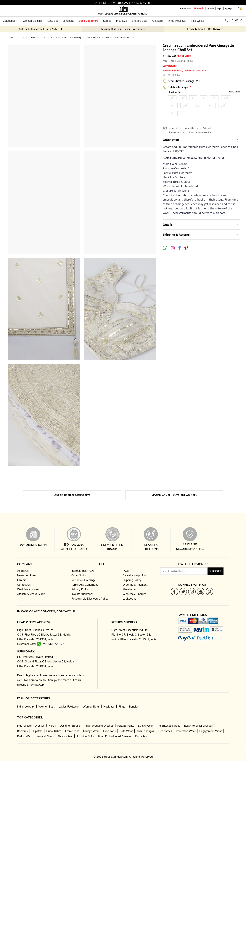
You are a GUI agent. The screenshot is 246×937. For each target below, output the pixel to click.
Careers (21, 580)
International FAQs (82, 570)
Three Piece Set (176, 20)
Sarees (107, 20)
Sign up (228, 8)
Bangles (134, 706)
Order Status (79, 575)
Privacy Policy (80, 589)
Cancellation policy (134, 575)
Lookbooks (129, 598)
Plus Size (121, 20)
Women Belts (91, 706)
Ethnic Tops (72, 731)
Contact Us (24, 584)
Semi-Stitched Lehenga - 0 (183, 81)
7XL (223, 105)
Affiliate (210, 8)
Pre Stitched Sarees (168, 725)
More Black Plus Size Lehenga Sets (174, 495)
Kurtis (52, 725)
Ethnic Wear (145, 725)
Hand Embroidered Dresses (114, 736)
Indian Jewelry (26, 706)
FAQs (126, 570)
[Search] (226, 20)
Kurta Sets (141, 736)
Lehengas (68, 20)
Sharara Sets (139, 20)
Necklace (109, 706)
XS (172, 97)
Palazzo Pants (125, 725)
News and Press (27, 575)
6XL (211, 105)
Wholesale (199, 8)
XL (214, 97)
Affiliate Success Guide (31, 593)
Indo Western (198, 20)
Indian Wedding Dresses (98, 725)
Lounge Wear (91, 731)
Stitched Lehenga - (179, 87)
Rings (121, 706)
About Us (23, 570)
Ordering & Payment (135, 584)
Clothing (22, 38)
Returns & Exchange (83, 580)
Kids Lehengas (145, 731)
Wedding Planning (28, 589)
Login (219, 8)
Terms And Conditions (84, 584)
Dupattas (37, 731)
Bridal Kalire (53, 731)
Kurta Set (52, 20)
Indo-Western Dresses (31, 725)
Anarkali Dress (45, 736)
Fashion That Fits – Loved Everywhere (123, 29)
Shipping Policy (132, 580)
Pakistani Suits (85, 736)
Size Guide (234, 91)
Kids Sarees (165, 731)
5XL (198, 105)
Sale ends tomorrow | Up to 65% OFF (41, 29)
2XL (226, 97)
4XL (185, 105)
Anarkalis (157, 20)
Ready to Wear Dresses (198, 725)
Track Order (185, 8)
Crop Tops (109, 731)
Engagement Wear (210, 731)
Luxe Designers (88, 20)
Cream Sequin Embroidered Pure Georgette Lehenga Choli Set (102, 38)
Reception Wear (185, 731)
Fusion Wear (24, 736)
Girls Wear (126, 731)
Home (11, 38)
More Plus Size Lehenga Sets (72, 495)
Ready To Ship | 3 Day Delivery (205, 29)
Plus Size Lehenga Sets (55, 38)
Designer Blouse (70, 725)
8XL (173, 113)
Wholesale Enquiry (134, 593)
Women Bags (46, 706)
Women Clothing (32, 20)
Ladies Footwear (69, 706)
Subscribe (215, 571)
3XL (173, 105)
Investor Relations (82, 593)
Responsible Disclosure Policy (89, 598)
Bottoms (22, 731)
